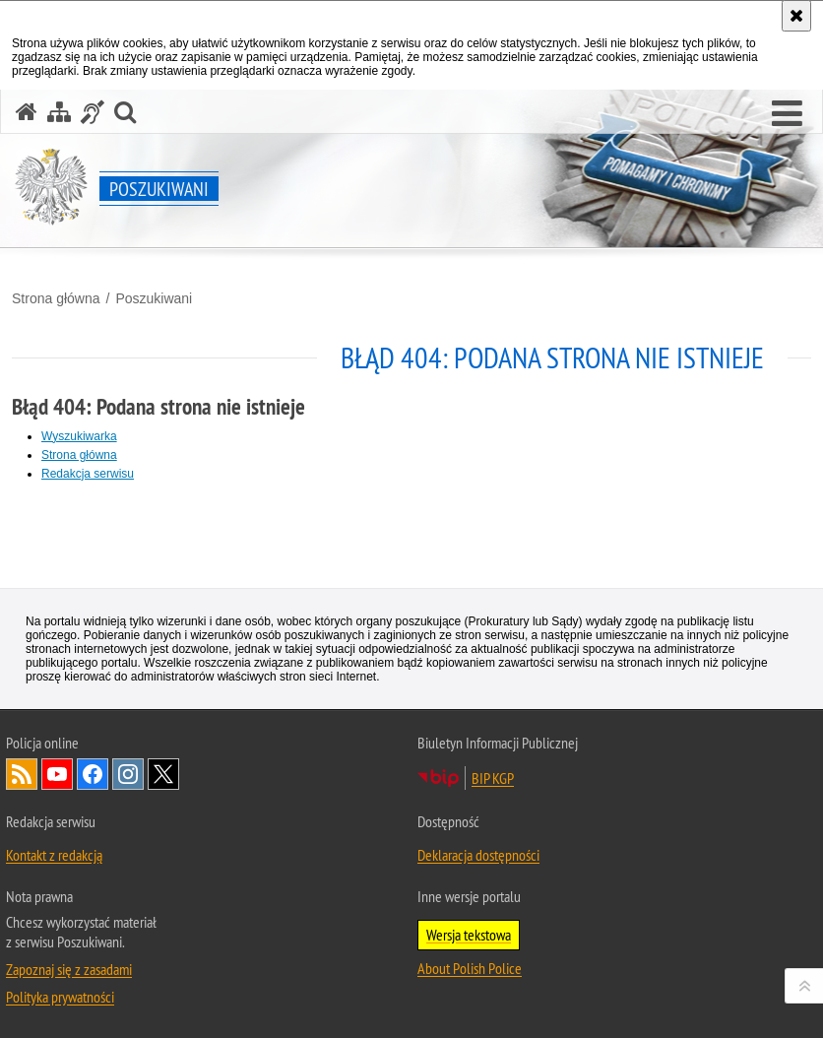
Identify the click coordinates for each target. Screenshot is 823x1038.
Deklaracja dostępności (478, 855)
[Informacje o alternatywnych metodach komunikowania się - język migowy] (92, 111)
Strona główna (56, 298)
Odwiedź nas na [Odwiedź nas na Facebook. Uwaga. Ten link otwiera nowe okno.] (92, 774)
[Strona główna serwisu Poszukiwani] (26, 111)
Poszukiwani (153, 298)
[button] (787, 114)
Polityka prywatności (60, 996)
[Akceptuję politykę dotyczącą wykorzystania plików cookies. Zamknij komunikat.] (796, 16)
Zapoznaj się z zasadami (69, 969)
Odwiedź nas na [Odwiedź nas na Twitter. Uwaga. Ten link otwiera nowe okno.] (163, 774)
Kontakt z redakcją (54, 855)
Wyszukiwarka (79, 436)
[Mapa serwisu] (59, 111)
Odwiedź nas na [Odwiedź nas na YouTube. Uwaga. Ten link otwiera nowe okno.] (57, 774)
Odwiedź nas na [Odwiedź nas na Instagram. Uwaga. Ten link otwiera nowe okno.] (128, 774)
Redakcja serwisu (87, 474)
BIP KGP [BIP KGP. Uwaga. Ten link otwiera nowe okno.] (493, 778)
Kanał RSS (21, 774)
